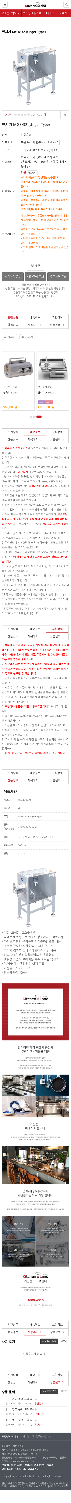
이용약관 (25, 1436)
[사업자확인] (34, 1454)
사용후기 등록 (48, 1340)
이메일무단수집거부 (41, 1436)
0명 (8, 114)
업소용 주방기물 (32, 13)
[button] (31, 417)
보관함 (35, 266)
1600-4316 (16, 1465)
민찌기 (27, 337)
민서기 (9, 337)
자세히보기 (53, 142)
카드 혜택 (7, 142)
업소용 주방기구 (11, 13)
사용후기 (35, 325)
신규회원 (7, 161)
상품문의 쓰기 (48, 1391)
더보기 (64, 1341)
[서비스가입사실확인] (58, 1486)
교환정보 (57, 317)
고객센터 (64, 13)
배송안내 (32, 173)
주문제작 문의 (58, 276)
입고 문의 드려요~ (19, 1409)
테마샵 (50, 13)
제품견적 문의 (13, 276)
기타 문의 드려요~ (19, 1399)
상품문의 (57, 325)
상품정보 (13, 324)
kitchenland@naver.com (21, 1461)
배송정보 (35, 317)
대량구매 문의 (35, 276)
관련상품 (13, 317)
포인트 (6, 150)
